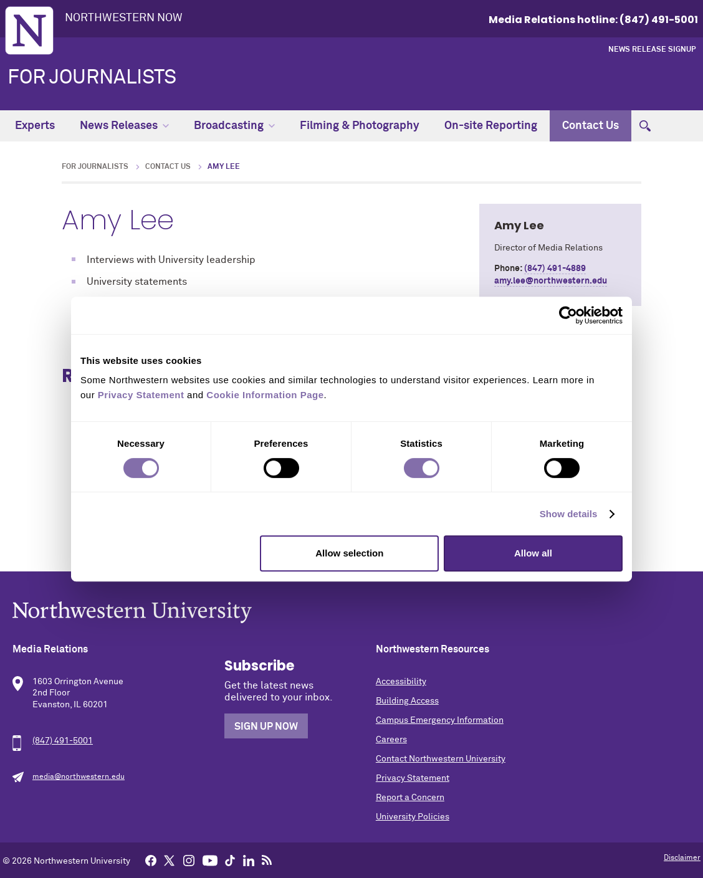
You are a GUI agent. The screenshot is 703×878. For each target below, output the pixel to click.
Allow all (533, 553)
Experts (35, 125)
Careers (391, 739)
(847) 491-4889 (555, 268)
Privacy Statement (412, 778)
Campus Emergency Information (440, 720)
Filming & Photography (359, 125)
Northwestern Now (124, 18)
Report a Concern (410, 797)
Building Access (407, 701)
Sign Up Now (266, 727)
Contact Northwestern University (440, 759)
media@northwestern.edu (78, 777)
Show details (569, 513)
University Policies (412, 817)
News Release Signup (652, 50)
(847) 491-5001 (62, 741)
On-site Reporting (490, 125)
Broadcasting (234, 125)
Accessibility (401, 681)
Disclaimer (682, 858)
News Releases (124, 125)
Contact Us (590, 125)
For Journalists (91, 78)
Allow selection (349, 553)
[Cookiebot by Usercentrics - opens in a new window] (568, 315)
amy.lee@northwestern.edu (550, 281)
